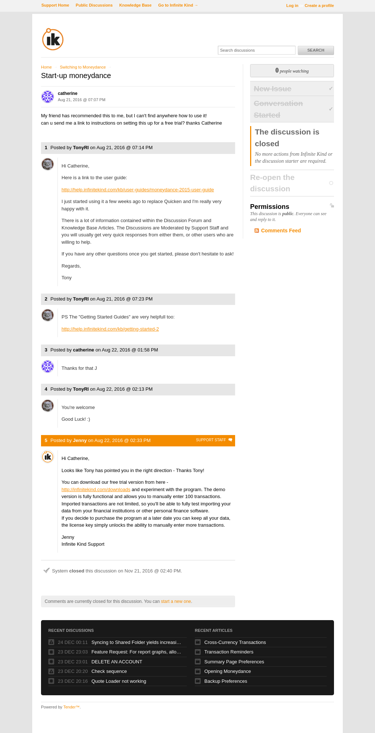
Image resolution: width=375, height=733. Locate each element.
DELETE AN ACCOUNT (117, 661)
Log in (292, 5)
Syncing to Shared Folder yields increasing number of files (137, 642)
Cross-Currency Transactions (235, 642)
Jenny (80, 440)
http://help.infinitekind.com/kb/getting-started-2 (110, 329)
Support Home (55, 5)
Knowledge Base (135, 5)
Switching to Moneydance (82, 67)
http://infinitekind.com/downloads (96, 489)
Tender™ (71, 707)
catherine (67, 93)
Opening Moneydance (227, 671)
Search (315, 50)
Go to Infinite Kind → (178, 5)
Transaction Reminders (228, 652)
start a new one (176, 601)
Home (46, 67)
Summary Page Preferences (234, 661)
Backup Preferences (225, 681)
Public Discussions (94, 5)
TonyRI (81, 147)
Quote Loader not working (119, 681)
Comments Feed (281, 230)
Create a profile (319, 5)
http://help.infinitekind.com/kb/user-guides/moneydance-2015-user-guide (138, 189)
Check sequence (109, 671)
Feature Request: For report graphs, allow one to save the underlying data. (137, 652)
